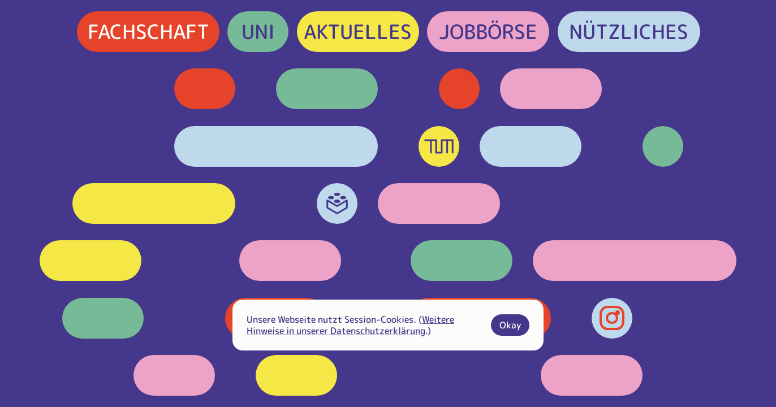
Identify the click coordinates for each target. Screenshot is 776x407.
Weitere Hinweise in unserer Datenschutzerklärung (350, 325)
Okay (510, 325)
